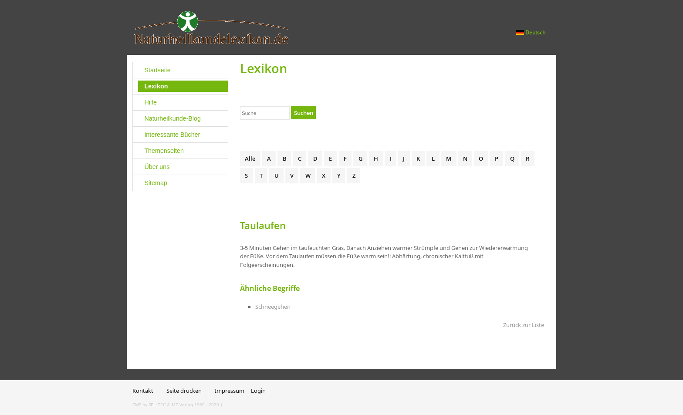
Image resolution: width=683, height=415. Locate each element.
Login (258, 391)
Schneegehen (273, 306)
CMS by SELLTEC (149, 405)
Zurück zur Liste (523, 325)
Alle (250, 158)
